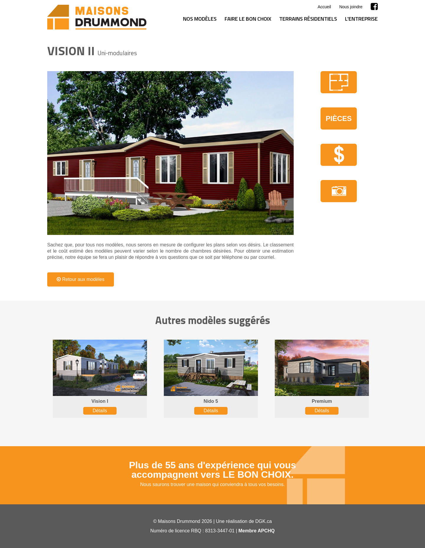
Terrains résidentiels (308, 19)
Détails (100, 410)
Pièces (339, 118)
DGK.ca (263, 521)
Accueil (324, 6)
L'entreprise (361, 19)
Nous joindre (350, 6)
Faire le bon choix (248, 19)
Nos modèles (200, 19)
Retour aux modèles (80, 279)
